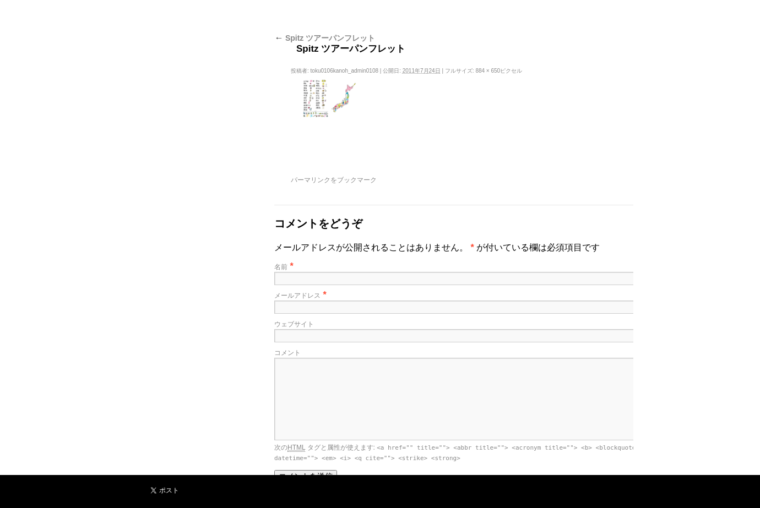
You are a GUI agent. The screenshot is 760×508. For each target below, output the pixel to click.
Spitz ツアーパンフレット (324, 38)
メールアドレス (297, 295)
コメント (287, 353)
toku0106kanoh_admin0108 (344, 71)
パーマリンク (310, 180)
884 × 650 (487, 71)
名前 (280, 267)
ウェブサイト (294, 324)
